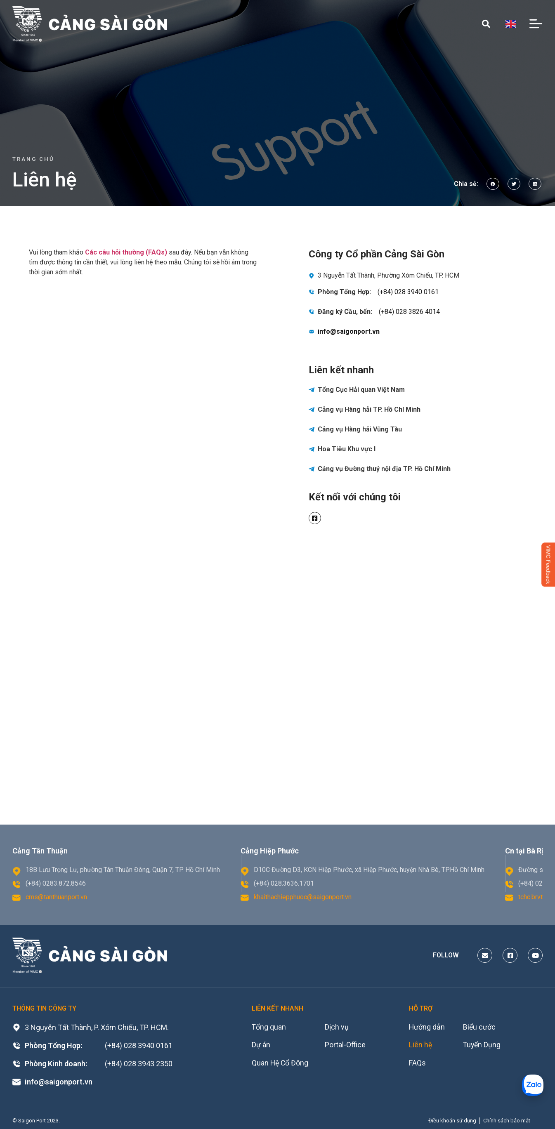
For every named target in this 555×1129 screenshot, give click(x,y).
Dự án (261, 1045)
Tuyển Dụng (483, 1045)
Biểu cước (480, 1027)
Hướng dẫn (427, 1027)
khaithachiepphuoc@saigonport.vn (303, 897)
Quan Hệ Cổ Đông (280, 1063)
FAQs (417, 1063)
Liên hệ (420, 1045)
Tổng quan (269, 1027)
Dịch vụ (338, 1027)
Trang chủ (33, 159)
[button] (493, 184)
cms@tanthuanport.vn (56, 897)
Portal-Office (346, 1045)
